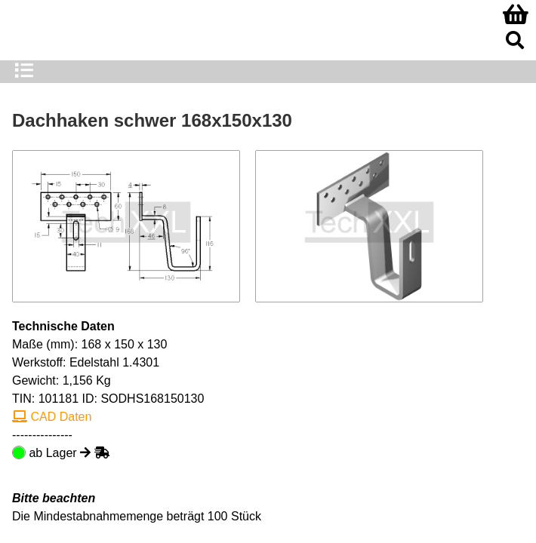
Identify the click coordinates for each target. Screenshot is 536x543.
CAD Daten (51, 416)
